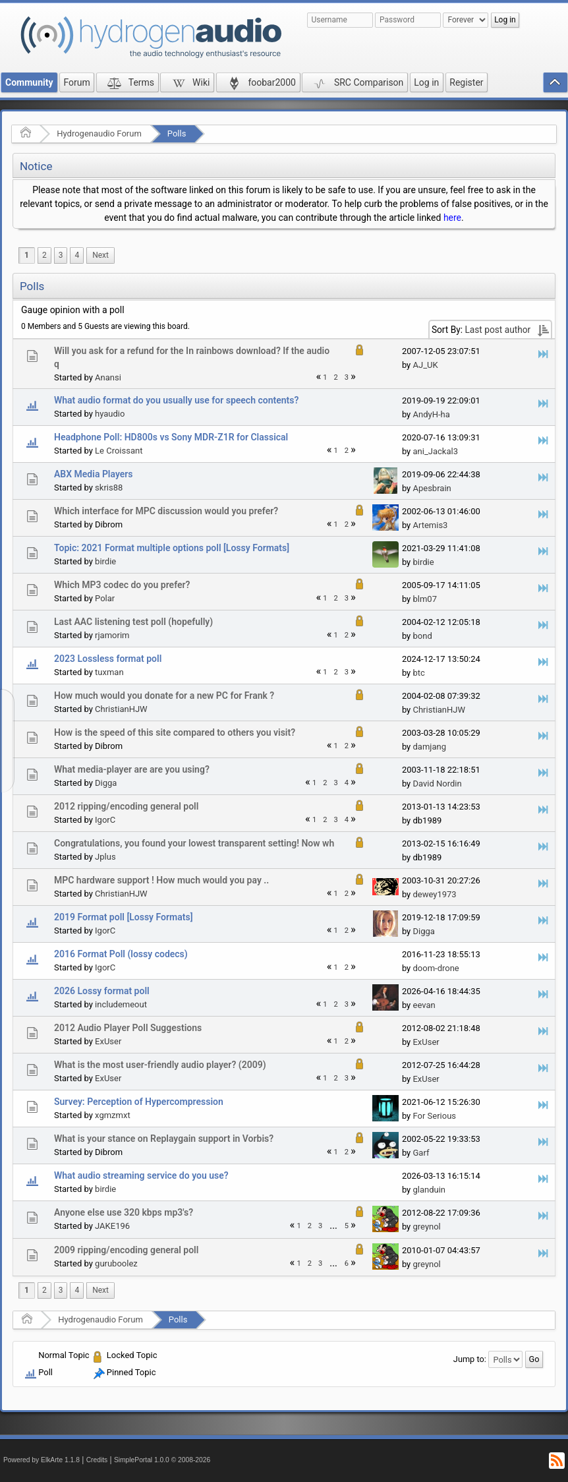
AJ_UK (425, 365)
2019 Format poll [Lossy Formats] (123, 917)
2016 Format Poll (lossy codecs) (121, 954)
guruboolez (116, 1263)
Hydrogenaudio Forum (99, 133)
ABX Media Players (93, 474)
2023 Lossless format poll (107, 658)
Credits (97, 1460)
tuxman (109, 672)
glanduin (428, 1190)
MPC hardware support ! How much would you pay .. (161, 880)
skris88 (109, 487)
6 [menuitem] (347, 1263)
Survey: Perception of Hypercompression (138, 1101)
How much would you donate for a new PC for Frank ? (164, 695)
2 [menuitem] (44, 255)
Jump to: (469, 1359)
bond (422, 636)
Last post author (497, 329)
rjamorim (112, 635)
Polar (105, 598)
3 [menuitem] (61, 255)
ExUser (108, 1041)
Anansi (108, 377)
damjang (428, 747)
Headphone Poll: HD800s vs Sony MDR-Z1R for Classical (171, 437)
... (333, 1226)
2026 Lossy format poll (102, 991)
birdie (105, 561)
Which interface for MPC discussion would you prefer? (166, 511)
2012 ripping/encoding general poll (126, 806)
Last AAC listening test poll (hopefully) (133, 621)
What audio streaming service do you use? (141, 1175)
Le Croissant (118, 451)
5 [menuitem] (347, 1226)
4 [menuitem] (76, 255)
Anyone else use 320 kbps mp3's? (123, 1212)
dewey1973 (434, 894)
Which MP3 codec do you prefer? (122, 584)
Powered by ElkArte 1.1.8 (41, 1460)
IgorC (105, 820)
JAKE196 (112, 1226)
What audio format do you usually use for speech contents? (176, 400)
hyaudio (110, 414)
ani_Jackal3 (434, 451)
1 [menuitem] (26, 255)
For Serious (434, 1116)
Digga (106, 783)
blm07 (424, 599)
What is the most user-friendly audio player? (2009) (160, 1064)
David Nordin (436, 783)
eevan (423, 1005)
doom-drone (435, 968)
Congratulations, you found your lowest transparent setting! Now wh (194, 843)
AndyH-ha (430, 414)
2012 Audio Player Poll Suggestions (128, 1028)
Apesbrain (431, 488)
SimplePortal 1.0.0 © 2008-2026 (162, 1460)
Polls (176, 133)
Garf (420, 1153)
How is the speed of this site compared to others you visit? (174, 732)
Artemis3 (429, 525)
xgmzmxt (112, 1115)
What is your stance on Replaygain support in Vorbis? (163, 1138)
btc (418, 673)
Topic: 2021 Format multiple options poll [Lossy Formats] (171, 548)
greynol (426, 1226)
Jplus (105, 857)
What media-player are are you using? (132, 769)
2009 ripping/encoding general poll (126, 1250)
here (452, 217)
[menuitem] (100, 255)
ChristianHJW (121, 709)
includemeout (121, 1004)
